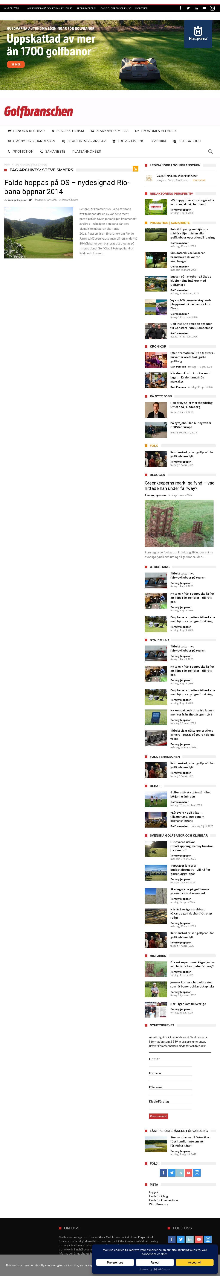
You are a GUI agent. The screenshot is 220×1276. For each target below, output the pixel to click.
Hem (7, 164)
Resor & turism (70, 199)
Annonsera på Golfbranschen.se (49, 8)
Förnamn (155, 1073)
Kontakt (141, 8)
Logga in (154, 1192)
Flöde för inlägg (158, 1196)
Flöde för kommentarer (163, 1200)
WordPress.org (158, 1204)
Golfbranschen (179, 243)
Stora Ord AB (106, 1237)
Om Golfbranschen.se (116, 8)
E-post (154, 1059)
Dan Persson (178, 366)
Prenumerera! (86, 8)
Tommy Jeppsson (17, 200)
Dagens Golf (145, 1237)
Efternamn (156, 1087)
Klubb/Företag (159, 1101)
